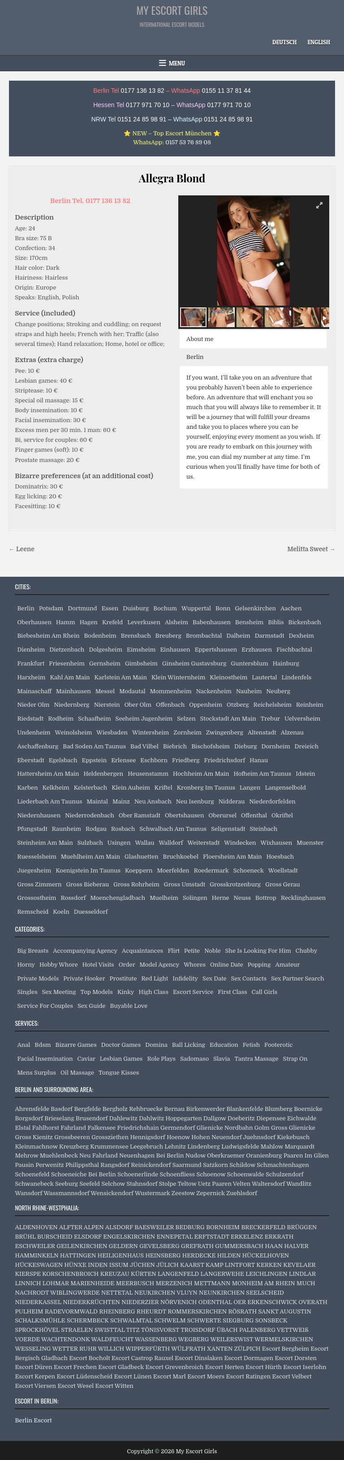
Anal (23, 1044)
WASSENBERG (156, 1339)
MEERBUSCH (135, 1283)
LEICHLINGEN (266, 1273)
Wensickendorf (112, 1193)
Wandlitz (298, 1183)
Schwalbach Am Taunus (172, 828)
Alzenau (292, 732)
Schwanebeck (34, 1183)
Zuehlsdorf (241, 1193)
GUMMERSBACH (239, 1246)
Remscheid (32, 911)
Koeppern (139, 870)
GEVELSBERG (159, 1246)
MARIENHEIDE (92, 1283)
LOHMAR (56, 1283)
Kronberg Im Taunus (206, 787)
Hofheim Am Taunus (263, 773)
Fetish (251, 1044)
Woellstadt (283, 870)
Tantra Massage (257, 1058)
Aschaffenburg (37, 746)
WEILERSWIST (231, 1339)
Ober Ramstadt (139, 815)
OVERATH (312, 1302)
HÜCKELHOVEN (265, 1255)
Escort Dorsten (296, 1358)
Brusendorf (92, 1118)
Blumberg (278, 1109)
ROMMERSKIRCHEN (197, 1311)
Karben (27, 787)
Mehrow (26, 1155)
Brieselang (59, 1118)
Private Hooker (84, 978)
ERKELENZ (247, 1236)
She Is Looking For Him (258, 950)
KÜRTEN (143, 1273)
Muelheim (164, 897)
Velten (242, 1183)
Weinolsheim (73, 732)
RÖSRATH (242, 1311)
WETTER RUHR (74, 1348)
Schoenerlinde (137, 1174)
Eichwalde (301, 1118)
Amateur (287, 964)
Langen (250, 787)
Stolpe (167, 1183)
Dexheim (301, 635)
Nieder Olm (33, 704)
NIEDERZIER (140, 1302)
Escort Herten (224, 1367)
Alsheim (176, 622)
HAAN (274, 1246)
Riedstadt (30, 718)
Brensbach (136, 635)
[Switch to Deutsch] (284, 42)
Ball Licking (188, 1044)
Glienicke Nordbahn (225, 1127)
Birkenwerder (205, 1109)
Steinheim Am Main (45, 842)
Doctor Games (121, 1044)
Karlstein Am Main (121, 677)
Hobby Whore (58, 964)
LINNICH (28, 1283)
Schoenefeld (32, 1174)
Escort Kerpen (35, 1376)
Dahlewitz (123, 1118)
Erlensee (123, 760)
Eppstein (94, 760)
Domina (156, 1044)
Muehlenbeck (59, 1155)
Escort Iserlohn (304, 1367)
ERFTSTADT (211, 1236)
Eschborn (154, 760)
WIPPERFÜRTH (147, 1348)
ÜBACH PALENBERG (246, 1329)
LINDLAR (302, 1273)
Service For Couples (45, 1005)
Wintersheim (150, 732)
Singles (27, 992)
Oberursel (222, 815)
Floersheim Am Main (232, 856)
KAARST (192, 1264)
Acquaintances (142, 950)
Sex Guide (91, 1005)
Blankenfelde (245, 1109)
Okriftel (282, 815)
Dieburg (245, 746)
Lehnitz (175, 1146)
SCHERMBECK (88, 1320)
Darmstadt (269, 635)
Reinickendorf (151, 1165)
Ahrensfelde (32, 1109)
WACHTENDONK (65, 1339)
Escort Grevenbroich (175, 1367)
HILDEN (229, 1255)
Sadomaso (194, 1058)
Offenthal (254, 815)
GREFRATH (197, 1246)
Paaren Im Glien (306, 1155)
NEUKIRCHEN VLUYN (166, 1292)
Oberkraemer (226, 1155)
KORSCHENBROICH (70, 1273)
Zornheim (187, 732)
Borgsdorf (29, 1118)
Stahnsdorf (141, 1183)
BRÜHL (25, 1236)
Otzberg (238, 704)
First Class (232, 992)
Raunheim (66, 828)
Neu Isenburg (195, 801)
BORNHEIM (223, 1227)
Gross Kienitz (33, 1137)
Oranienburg (264, 1155)
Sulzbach (90, 842)
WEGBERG (193, 1339)
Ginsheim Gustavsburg (194, 663)
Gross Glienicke (293, 1127)
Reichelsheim (273, 704)
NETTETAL (117, 1292)
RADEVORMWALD (71, 1311)
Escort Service (193, 992)
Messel (105, 691)
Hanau (258, 760)
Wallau (144, 842)
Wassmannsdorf (66, 1193)
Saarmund (187, 1165)
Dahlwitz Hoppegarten (170, 1118)
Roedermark (211, 870)
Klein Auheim (131, 787)
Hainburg (286, 663)
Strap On (295, 1058)
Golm (262, 1127)
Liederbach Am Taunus (49, 801)
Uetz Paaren (215, 1183)
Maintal (97, 801)
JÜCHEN (142, 1264)
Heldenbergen (104, 773)
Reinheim (309, 704)
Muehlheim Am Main (90, 856)
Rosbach (123, 828)
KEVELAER (299, 1264)
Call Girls (265, 992)
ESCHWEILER (35, 1246)
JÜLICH (167, 1264)
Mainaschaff (34, 691)
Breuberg (168, 635)
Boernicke (308, 1109)
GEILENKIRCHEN (81, 1246)
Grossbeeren (72, 1137)
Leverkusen (143, 622)
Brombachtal (204, 635)
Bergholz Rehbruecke (133, 1109)
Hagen (89, 622)
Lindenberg (203, 1146)
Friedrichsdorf (224, 760)
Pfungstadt (32, 828)
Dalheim (238, 635)
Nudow (195, 1155)
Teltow (187, 1183)
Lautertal (264, 677)
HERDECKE (199, 1255)
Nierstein (107, 704)
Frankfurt (30, 663)
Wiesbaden (112, 732)
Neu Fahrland (98, 1155)
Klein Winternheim (178, 677)
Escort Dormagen (248, 1358)
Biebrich (175, 746)
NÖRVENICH (178, 1302)
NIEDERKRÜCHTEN (91, 1302)
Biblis (276, 622)
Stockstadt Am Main (228, 718)
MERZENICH (173, 1283)
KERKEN (269, 1264)
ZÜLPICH (247, 1348)
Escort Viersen (35, 1385)
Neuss (242, 897)
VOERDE (27, 1339)
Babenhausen (212, 622)
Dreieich (306, 746)
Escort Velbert (292, 1376)
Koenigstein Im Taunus (88, 870)
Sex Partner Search (297, 978)
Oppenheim (205, 704)
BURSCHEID (55, 1236)
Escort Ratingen (248, 1376)
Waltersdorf (268, 1183)
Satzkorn (215, 1165)
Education (224, 1044)
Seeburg (66, 1183)
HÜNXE (75, 1264)
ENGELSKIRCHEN (129, 1236)
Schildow (242, 1165)
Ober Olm (138, 704)
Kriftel (163, 787)
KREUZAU (114, 1273)
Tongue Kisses (119, 1072)
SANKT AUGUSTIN (284, 1311)
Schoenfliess (177, 1174)
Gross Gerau (282, 884)
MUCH (306, 1283)
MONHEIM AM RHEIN (263, 1283)
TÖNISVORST (160, 1329)
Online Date (226, 964)
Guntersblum (249, 663)
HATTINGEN (78, 1255)
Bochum (165, 608)
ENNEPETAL (175, 1236)
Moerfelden (173, 870)
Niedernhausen (38, 815)
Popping (259, 964)
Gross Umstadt (184, 884)
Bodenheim (100, 635)
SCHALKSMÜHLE (40, 1320)
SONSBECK (271, 1320)
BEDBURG (190, 1227)
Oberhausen (34, 622)
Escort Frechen (75, 1367)
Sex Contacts (249, 978)
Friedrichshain (138, 1127)
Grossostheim (36, 897)
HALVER (296, 1246)
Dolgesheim (105, 649)
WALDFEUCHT (112, 1339)
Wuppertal (196, 608)
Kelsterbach (90, 787)
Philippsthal (82, 1165)
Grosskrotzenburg (235, 884)
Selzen (186, 718)
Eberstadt (30, 760)
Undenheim (33, 732)
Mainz (121, 801)
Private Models (38, 978)
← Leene (21, 549)
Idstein (305, 773)
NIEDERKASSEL (38, 1302)
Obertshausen (184, 815)
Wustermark (152, 1193)
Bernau (174, 1109)
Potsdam (51, 608)
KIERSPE (27, 1273)
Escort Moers (205, 1376)
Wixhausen (276, 842)
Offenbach (170, 704)
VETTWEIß (293, 1329)
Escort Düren (33, 1367)
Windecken (240, 842)
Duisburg (136, 608)
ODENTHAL (215, 1302)
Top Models (97, 992)
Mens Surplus (36, 1072)
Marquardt (299, 1146)
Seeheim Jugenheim (144, 718)
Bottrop (265, 897)
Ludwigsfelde (240, 1146)
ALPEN (94, 1227)
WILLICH (111, 1348)
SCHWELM (169, 1320)
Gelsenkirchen (255, 608)
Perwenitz (49, 1165)
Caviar (86, 1058)
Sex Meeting (59, 992)
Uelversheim (302, 718)
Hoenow (178, 1137)
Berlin (25, 608)
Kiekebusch (293, 1137)
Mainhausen (73, 691)
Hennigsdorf (147, 1137)
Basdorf (62, 1109)
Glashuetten (141, 856)
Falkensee (101, 1127)
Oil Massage (77, 1072)
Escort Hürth (263, 1367)
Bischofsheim (210, 746)
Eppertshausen (216, 649)
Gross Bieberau (87, 884)
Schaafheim (94, 718)
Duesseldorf (91, 911)
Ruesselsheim (36, 856)
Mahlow (272, 1146)
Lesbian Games (121, 1058)
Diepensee (270, 1118)
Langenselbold (285, 787)
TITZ (132, 1329)
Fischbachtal (294, 649)
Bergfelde (87, 1109)
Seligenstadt (228, 828)
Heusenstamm (148, 773)
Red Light (154, 978)
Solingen (195, 897)
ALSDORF (119, 1227)
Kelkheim (55, 787)
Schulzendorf (284, 1174)
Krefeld (112, 622)
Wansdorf (28, 1193)
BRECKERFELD (263, 1227)
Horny (26, 964)
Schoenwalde (245, 1174)
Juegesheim (34, 870)
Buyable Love (129, 1005)
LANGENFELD (178, 1273)
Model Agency (160, 964)
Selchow (113, 1183)
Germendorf (177, 1127)
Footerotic (278, 1044)
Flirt (174, 950)
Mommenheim (171, 691)
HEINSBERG (163, 1255)
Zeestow (183, 1193)
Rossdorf (73, 897)
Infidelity (185, 978)
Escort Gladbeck (121, 1367)
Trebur (270, 718)
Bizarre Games (76, 1044)
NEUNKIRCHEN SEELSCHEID (241, 1292)
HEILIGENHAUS (121, 1255)
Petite (192, 950)
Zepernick (210, 1193)
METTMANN (212, 1283)
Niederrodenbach (89, 815)
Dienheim (31, 649)
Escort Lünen (132, 1376)
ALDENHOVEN (36, 1227)
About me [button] (199, 339)
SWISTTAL (110, 1329)
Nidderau (232, 801)
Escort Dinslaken (199, 1358)
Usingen (119, 842)
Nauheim (249, 691)
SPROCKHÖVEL (37, 1329)
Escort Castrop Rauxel (142, 1358)
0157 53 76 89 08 (188, 142)
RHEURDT (151, 1311)
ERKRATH (279, 1236)
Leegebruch (146, 1146)
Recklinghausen (303, 897)
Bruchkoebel (180, 856)
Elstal (22, 1127)
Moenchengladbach (117, 897)
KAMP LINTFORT (230, 1264)
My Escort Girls (172, 10)
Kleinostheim (228, 677)
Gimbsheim (141, 663)
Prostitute (123, 978)
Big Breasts (32, 950)
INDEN (98, 1264)
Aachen (290, 608)
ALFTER (70, 1227)
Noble (212, 950)
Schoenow (210, 1174)
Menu (177, 63)
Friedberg (186, 760)
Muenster (310, 842)
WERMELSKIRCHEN (283, 1339)
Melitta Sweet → (311, 549)
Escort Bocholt (89, 1358)
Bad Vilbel (144, 746)
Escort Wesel (75, 1385)
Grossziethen (110, 1137)
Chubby (307, 950)
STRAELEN (77, 1329)
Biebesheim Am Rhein (48, 635)
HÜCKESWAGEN (39, 1264)
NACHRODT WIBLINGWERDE (57, 1292)
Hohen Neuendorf (216, 1137)
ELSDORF (88, 1236)
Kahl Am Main (70, 677)
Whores (195, 964)
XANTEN (219, 1348)
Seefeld (89, 1183)
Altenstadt (262, 732)
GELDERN (123, 1246)
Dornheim (275, 746)
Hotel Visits (98, 964)
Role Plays (161, 1058)
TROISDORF (198, 1329)
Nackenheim (214, 691)
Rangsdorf (114, 1165)
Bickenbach (304, 622)
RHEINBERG (117, 1311)
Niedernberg (72, 704)
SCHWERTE (204, 1320)
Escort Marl (169, 1376)
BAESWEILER (154, 1227)
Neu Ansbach (153, 801)
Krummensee (109, 1146)
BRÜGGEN (302, 1227)
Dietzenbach (66, 649)
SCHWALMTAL (131, 1320)
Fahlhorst (45, 1127)
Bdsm (42, 1044)
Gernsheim (104, 663)
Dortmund (82, 608)
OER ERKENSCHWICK (265, 1302)
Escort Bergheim (285, 1348)
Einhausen (175, 649)
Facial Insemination (45, 1058)
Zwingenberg (224, 732)
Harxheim (31, 677)
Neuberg (278, 691)
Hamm (65, 622)
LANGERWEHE (222, 1273)
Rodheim (60, 718)
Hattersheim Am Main (48, 773)
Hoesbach (280, 856)
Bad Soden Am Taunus (94, 746)
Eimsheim (141, 649)
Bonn (223, 608)
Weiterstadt (203, 842)
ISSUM (119, 1264)
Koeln (61, 911)
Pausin (24, 1165)
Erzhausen (256, 649)
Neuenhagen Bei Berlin (151, 1155)
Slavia (221, 1058)
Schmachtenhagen (283, 1165)
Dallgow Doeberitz (229, 1118)
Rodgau (96, 828)
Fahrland (73, 1127)
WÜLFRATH (188, 1348)
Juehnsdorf (259, 1137)
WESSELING (33, 1348)
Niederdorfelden (272, 801)
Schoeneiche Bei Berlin (83, 1174)
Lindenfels (297, 677)
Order (127, 964)
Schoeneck (248, 870)
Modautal (132, 691)
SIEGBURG (238, 1320)
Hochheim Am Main (201, 773)
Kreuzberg (74, 1146)
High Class (153, 992)
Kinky (125, 992)
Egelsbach (63, 760)
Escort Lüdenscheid (84, 1376)
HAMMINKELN (36, 1255)
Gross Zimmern (39, 884)
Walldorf (171, 842)
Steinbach (263, 828)
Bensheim (249, 622)
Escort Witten (114, 1385)
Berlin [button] (195, 357)
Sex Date (214, 978)
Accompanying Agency (85, 950)
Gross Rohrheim (136, 884)
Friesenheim (67, 663)
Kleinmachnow (36, 1146)
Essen (110, 608)
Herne (220, 897)
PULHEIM (29, 1311)
